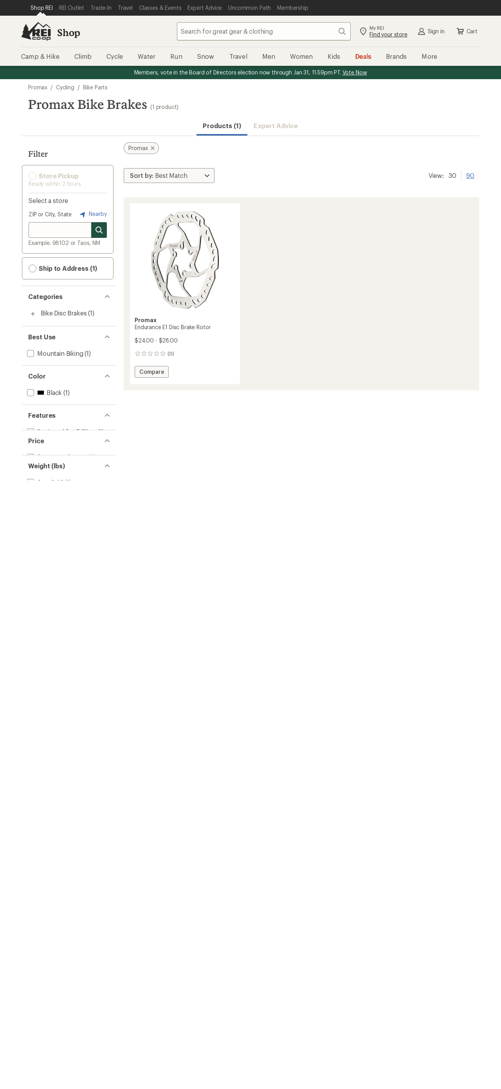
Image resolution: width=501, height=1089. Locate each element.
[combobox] (264, 31)
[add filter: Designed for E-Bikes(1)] (60, 431)
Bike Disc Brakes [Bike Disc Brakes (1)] (64, 313)
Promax (37, 87)
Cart (467, 31)
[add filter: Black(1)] (43, 392)
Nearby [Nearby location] (92, 214)
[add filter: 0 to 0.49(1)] (44, 510)
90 (470, 174)
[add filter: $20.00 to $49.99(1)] (56, 471)
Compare (153, 373)
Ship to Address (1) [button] (63, 268)
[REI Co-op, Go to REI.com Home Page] (36, 31)
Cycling (65, 87)
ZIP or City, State (50, 214)
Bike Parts (95, 87)
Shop (68, 32)
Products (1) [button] (222, 125)
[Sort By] (169, 175)
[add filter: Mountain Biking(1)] (54, 353)
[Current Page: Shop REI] (41, 8)
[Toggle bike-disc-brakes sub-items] (33, 314)
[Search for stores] (99, 230)
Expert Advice (276, 125)
